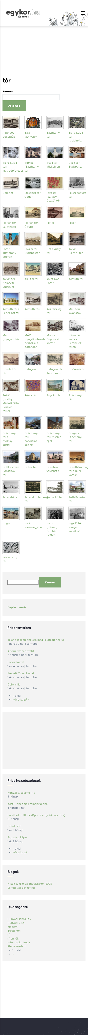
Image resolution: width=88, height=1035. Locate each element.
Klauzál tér (31, 279)
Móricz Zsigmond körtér (52, 339)
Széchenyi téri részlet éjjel (53, 437)
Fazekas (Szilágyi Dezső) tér (53, 197)
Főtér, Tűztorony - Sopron (10, 253)
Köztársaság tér (54, 311)
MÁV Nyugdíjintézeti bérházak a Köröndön (34, 341)
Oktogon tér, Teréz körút (54, 371)
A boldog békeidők (8, 134)
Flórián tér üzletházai (9, 225)
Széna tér (30, 467)
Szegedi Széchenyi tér (75, 437)
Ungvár (7, 523)
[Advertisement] (44, 51)
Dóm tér (7, 193)
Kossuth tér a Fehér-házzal (10, 311)
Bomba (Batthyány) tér (32, 167)
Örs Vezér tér (77, 369)
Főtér (72, 223)
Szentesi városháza (52, 469)
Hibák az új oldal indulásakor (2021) (30, 883)
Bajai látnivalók (30, 134)
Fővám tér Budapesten (32, 251)
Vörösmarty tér (9, 559)
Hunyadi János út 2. (20, 919)
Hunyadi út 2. (16, 923)
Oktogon (30, 369)
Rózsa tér (30, 395)
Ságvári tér (53, 395)
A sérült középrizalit (21, 651)
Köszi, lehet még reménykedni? (28, 804)
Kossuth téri (32, 309)
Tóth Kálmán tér (76, 499)
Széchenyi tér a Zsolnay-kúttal (9, 439)
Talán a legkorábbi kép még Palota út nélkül (36, 640)
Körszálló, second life (21, 793)
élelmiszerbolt (17, 946)
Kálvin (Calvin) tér (75, 251)
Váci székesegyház (33, 525)
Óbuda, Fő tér (9, 371)
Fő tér (50, 223)
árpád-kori (14, 930)
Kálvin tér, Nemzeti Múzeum (9, 283)
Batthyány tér (53, 134)
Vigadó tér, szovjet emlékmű (75, 527)
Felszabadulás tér (77, 195)
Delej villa (14, 684)
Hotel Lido (14, 826)
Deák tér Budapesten (76, 165)
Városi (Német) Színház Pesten (51, 529)
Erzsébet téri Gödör (32, 195)
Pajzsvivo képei (18, 837)
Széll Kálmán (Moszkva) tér (10, 471)
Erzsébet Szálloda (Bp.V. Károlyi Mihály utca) (36, 815)
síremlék (13, 938)
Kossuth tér (75, 279)
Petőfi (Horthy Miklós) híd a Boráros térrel (10, 403)
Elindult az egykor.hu (21, 887)
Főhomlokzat (16, 662)
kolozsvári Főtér (53, 281)
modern (13, 927)
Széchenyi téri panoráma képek (31, 439)
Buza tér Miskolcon (53, 165)
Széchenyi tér (75, 397)
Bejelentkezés (17, 607)
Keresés (7, 91)
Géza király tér (53, 251)
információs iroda (19, 942)
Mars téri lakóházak (74, 311)
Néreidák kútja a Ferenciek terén (75, 341)
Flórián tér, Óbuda (31, 225)
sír (9, 934)
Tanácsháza (9, 497)
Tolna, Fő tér (54, 497)
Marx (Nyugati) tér (10, 337)
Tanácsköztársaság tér (36, 499)
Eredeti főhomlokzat (21, 673)
